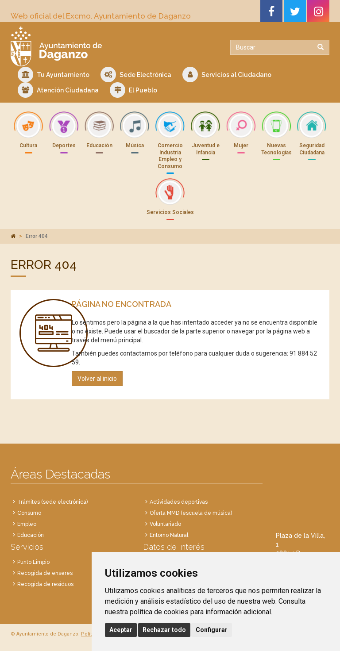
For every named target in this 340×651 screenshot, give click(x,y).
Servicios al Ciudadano (226, 74)
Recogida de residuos (45, 584)
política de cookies (159, 612)
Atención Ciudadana (58, 90)
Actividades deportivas (179, 502)
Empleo (26, 524)
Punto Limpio (33, 562)
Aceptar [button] (120, 629)
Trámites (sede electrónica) (52, 502)
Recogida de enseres (45, 573)
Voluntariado (165, 524)
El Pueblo (133, 90)
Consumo (29, 513)
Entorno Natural (169, 535)
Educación (30, 535)
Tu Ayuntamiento (53, 74)
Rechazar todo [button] (164, 629)
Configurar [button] (212, 629)
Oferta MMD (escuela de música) (191, 513)
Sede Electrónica (135, 74)
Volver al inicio (97, 378)
